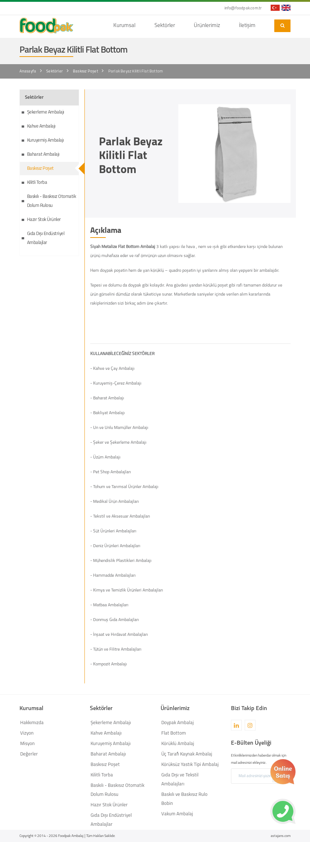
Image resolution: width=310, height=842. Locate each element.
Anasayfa (27, 72)
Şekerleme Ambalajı (45, 112)
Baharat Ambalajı (43, 154)
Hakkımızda (32, 723)
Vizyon (27, 733)
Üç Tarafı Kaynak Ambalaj (186, 754)
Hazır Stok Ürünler (44, 219)
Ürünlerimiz (207, 25)
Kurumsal (124, 25)
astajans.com (281, 836)
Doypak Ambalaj (177, 723)
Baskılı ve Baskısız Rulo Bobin (184, 799)
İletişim (247, 25)
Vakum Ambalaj (177, 814)
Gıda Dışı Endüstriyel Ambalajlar (46, 238)
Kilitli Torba (37, 182)
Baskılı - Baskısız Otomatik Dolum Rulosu (51, 201)
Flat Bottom (173, 733)
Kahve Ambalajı (41, 126)
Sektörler (164, 25)
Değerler (29, 754)
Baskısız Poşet (85, 72)
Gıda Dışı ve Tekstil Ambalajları (179, 779)
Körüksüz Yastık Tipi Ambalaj (190, 764)
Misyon (27, 743)
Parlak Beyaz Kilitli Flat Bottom (135, 72)
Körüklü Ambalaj (177, 743)
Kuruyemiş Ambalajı (45, 140)
